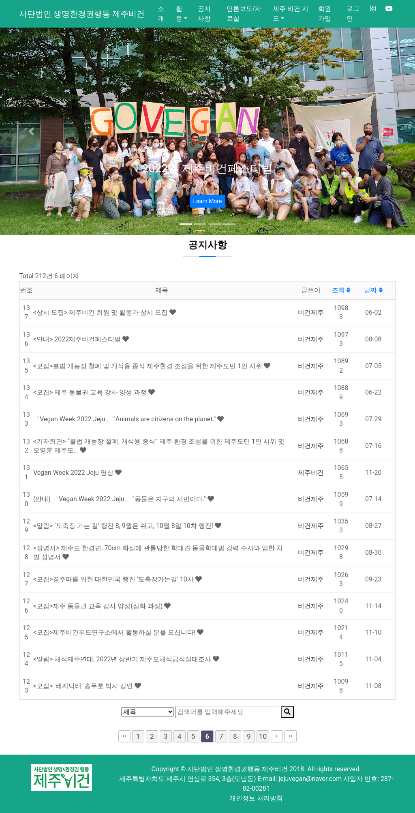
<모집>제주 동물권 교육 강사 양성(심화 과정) (98, 606)
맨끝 (291, 736)
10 (263, 736)
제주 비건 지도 (290, 13)
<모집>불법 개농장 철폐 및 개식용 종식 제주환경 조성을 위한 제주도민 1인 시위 (148, 366)
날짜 (373, 290)
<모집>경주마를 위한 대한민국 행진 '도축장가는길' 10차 (114, 579)
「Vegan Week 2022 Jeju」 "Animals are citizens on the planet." (125, 419)
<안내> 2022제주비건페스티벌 (77, 339)
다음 (277, 736)
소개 (161, 13)
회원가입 (324, 13)
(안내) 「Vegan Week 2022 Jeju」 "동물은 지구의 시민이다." (120, 499)
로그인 (353, 13)
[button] (31, 131)
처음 (124, 736)
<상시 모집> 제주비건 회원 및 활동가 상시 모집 (101, 312)
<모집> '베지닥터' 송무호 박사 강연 (84, 686)
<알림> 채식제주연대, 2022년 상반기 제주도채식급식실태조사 (123, 659)
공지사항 (204, 13)
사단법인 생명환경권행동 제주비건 (82, 14)
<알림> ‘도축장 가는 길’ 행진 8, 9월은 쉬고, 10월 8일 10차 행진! (124, 526)
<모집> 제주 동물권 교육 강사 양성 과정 (90, 392)
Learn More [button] (207, 201)
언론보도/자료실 (244, 13)
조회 (341, 290)
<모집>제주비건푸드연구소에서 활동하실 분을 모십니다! (115, 632)
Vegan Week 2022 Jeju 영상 (74, 472)
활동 (179, 13)
